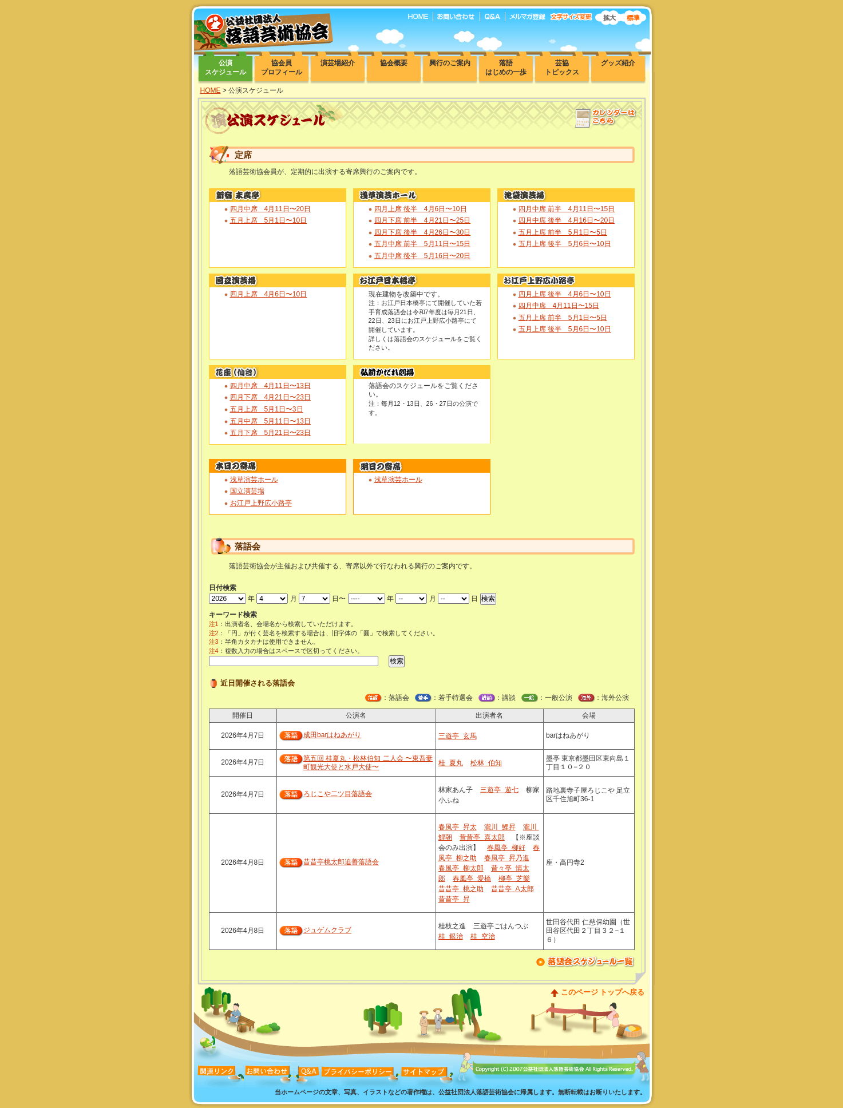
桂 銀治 (450, 936)
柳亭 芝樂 (514, 878)
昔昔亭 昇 (454, 899)
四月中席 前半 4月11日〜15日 (567, 209)
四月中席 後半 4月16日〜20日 (567, 220)
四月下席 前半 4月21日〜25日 (422, 220)
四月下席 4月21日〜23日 (270, 397)
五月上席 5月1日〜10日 (268, 220)
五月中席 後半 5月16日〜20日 (422, 256)
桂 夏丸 (450, 763)
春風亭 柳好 (506, 848)
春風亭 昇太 (457, 827)
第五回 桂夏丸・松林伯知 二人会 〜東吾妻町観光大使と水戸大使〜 (368, 762)
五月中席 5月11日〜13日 (270, 421)
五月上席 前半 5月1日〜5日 (563, 232)
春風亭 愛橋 (472, 878)
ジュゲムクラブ (327, 930)
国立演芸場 (247, 491)
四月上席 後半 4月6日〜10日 (420, 209)
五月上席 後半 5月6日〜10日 (565, 244)
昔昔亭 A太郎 (512, 889)
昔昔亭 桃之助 (461, 889)
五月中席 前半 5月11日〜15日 (422, 244)
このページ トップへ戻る (603, 992)
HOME (210, 90)
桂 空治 (482, 936)
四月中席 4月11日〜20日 (270, 209)
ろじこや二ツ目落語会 (337, 794)
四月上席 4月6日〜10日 (268, 294)
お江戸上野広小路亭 (261, 503)
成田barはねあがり (332, 735)
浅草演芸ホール (254, 480)
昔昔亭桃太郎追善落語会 (341, 862)
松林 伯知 (486, 763)
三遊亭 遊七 (499, 790)
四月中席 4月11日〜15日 (559, 306)
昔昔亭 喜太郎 (482, 837)
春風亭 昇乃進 (506, 858)
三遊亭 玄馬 (457, 736)
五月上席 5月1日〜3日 (266, 409)
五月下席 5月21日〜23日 (270, 433)
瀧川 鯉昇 (500, 827)
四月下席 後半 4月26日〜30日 (422, 232)
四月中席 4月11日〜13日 (270, 386)
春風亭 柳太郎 (461, 868)
